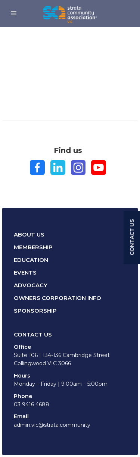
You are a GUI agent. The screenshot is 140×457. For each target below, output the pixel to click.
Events (25, 272)
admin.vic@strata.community (52, 425)
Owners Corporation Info (57, 297)
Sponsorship (35, 310)
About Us (29, 234)
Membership (33, 247)
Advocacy (30, 285)
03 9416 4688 (31, 404)
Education (31, 259)
